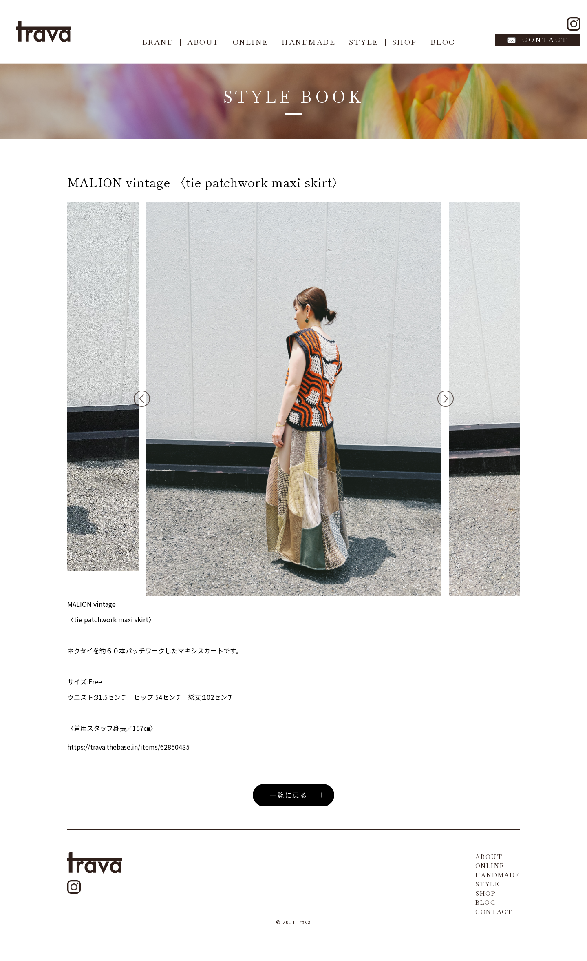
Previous (142, 399)
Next (445, 399)
